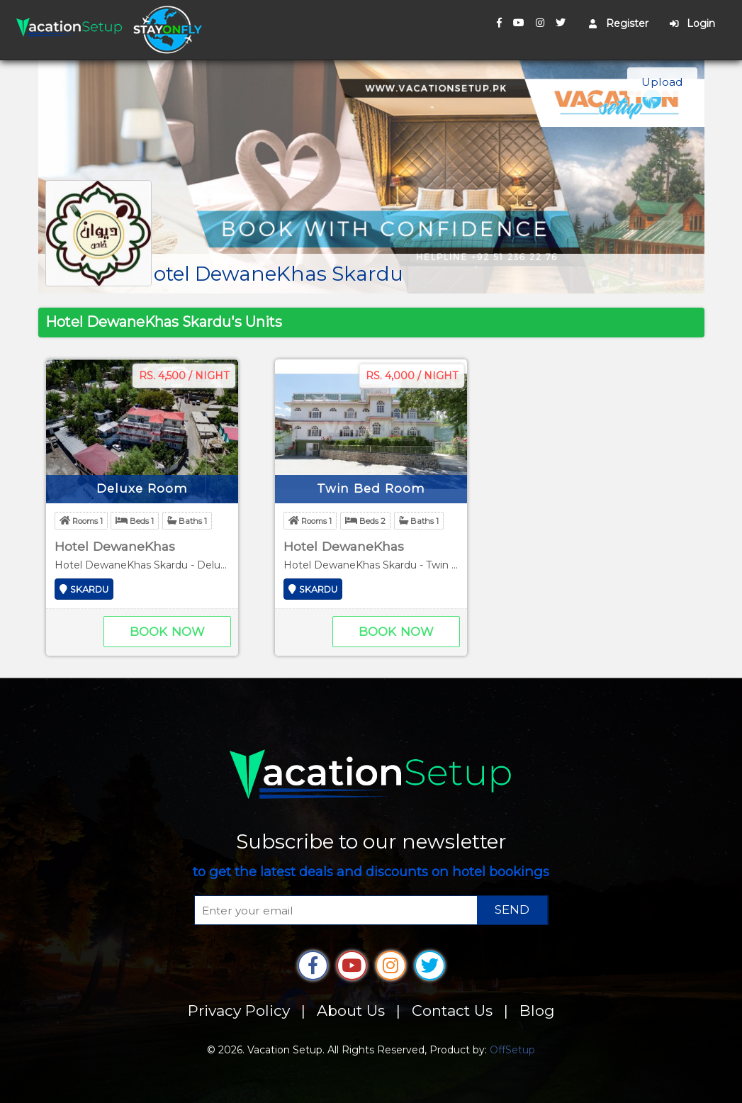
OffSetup (512, 1049)
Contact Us (452, 1010)
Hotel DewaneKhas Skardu (270, 274)
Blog (537, 1010)
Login (692, 23)
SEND (512, 909)
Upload (662, 82)
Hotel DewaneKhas (115, 546)
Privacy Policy (239, 1010)
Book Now (167, 632)
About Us (351, 1010)
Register (618, 23)
